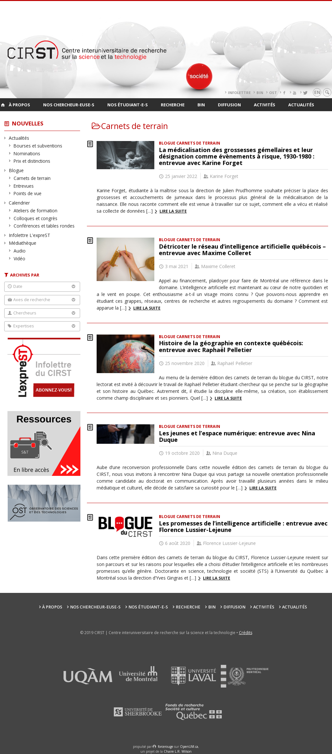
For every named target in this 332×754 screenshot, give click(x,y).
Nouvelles (27, 123)
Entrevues (24, 186)
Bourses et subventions (38, 146)
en (317, 92)
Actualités (301, 105)
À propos (19, 105)
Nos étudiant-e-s (127, 105)
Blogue (16, 170)
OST (273, 92)
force (165, 746)
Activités (264, 105)
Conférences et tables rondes (44, 226)
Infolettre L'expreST (29, 235)
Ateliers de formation (35, 210)
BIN (259, 92)
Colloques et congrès (35, 218)
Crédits (245, 632)
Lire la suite (173, 211)
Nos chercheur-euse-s (68, 105)
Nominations (27, 153)
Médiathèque (22, 243)
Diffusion (229, 105)
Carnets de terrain (32, 178)
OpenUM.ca (189, 746)
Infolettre (239, 92)
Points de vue (28, 193)
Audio (20, 251)
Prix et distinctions (32, 161)
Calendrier (19, 203)
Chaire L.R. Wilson (178, 751)
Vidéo (19, 258)
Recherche (172, 105)
